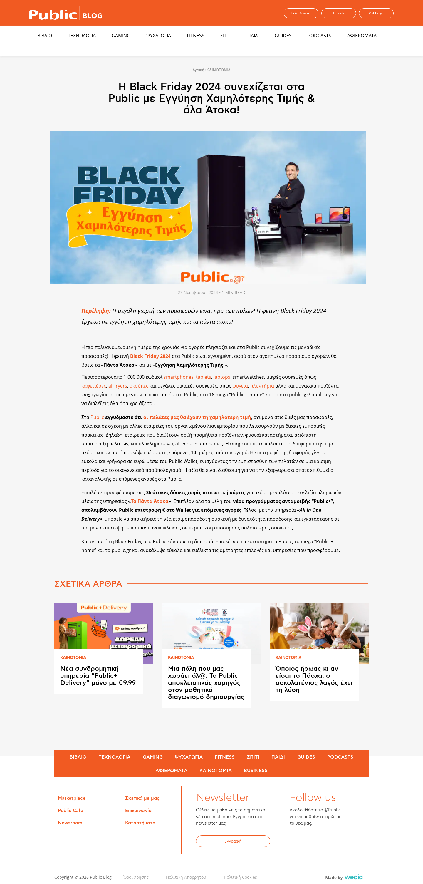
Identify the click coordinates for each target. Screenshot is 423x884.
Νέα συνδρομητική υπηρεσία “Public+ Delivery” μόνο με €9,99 (98, 675)
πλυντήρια (262, 386)
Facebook (298, 842)
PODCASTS (319, 35)
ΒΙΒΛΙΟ (44, 35)
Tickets (339, 13)
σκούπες (140, 386)
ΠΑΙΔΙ (253, 35)
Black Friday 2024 (150, 356)
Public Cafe (70, 810)
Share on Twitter (63, 322)
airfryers (117, 386)
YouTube (326, 842)
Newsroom (70, 823)
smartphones (179, 377)
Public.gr (376, 13)
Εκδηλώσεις (301, 13)
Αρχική (198, 70)
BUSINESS (256, 770)
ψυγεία (240, 386)
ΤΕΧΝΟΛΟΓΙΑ (82, 35)
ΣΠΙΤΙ (225, 35)
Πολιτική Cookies (240, 877)
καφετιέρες (93, 386)
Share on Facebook (63, 310)
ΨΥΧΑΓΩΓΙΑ (158, 35)
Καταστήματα (140, 823)
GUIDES (283, 35)
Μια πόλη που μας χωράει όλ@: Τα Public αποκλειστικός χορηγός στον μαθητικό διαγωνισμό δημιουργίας (206, 682)
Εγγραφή (232, 841)
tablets (203, 377)
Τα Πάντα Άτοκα (149, 501)
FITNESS (195, 35)
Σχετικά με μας (142, 798)
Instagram (341, 842)
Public (97, 417)
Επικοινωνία (138, 810)
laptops (222, 377)
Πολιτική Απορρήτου (186, 877)
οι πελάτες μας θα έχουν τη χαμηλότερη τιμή (197, 417)
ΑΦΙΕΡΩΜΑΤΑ (362, 35)
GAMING (121, 35)
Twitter (312, 842)
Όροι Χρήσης (136, 877)
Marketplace (71, 798)
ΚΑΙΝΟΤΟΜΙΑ (219, 70)
